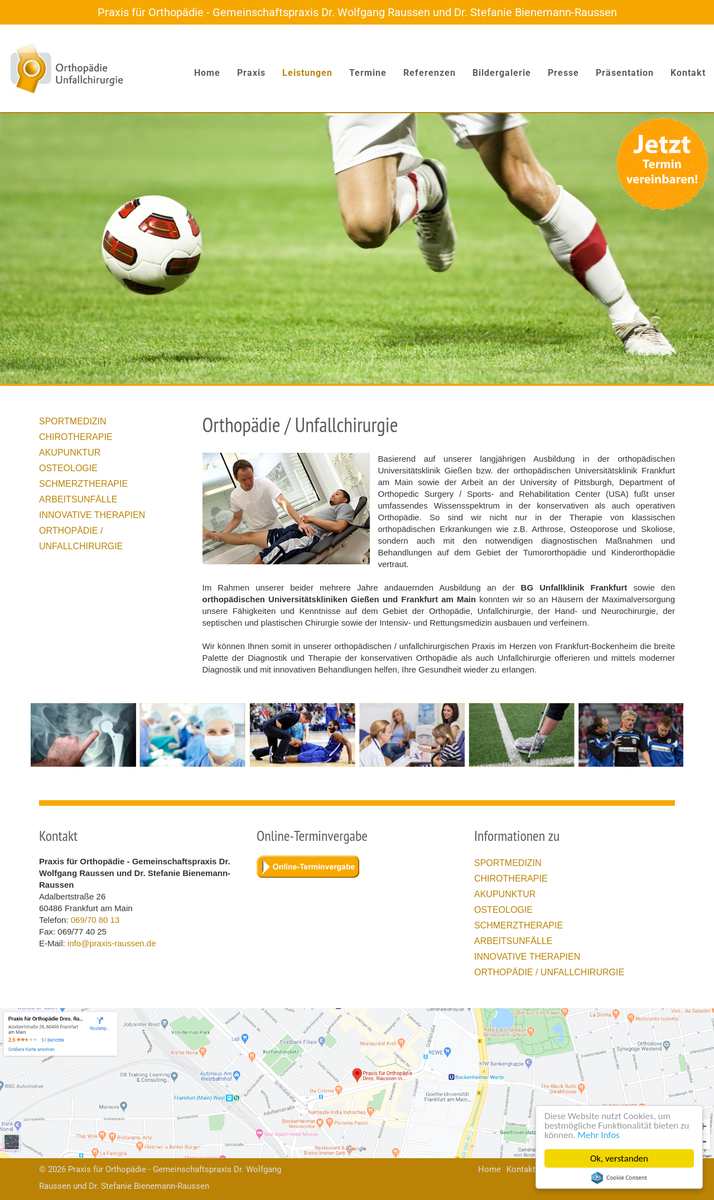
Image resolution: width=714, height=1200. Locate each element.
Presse (563, 72)
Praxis (251, 72)
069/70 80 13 (95, 920)
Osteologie (68, 468)
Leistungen (307, 72)
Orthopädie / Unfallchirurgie (549, 972)
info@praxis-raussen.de (111, 943)
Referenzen (429, 72)
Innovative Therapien (92, 515)
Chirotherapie (76, 437)
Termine (368, 72)
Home (207, 72)
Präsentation (625, 72)
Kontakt (688, 72)
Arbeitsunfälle (78, 499)
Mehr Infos (599, 1135)
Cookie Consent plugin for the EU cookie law (619, 1178)
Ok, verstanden (619, 1158)
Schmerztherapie (83, 483)
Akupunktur (69, 452)
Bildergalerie (501, 72)
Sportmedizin (73, 421)
